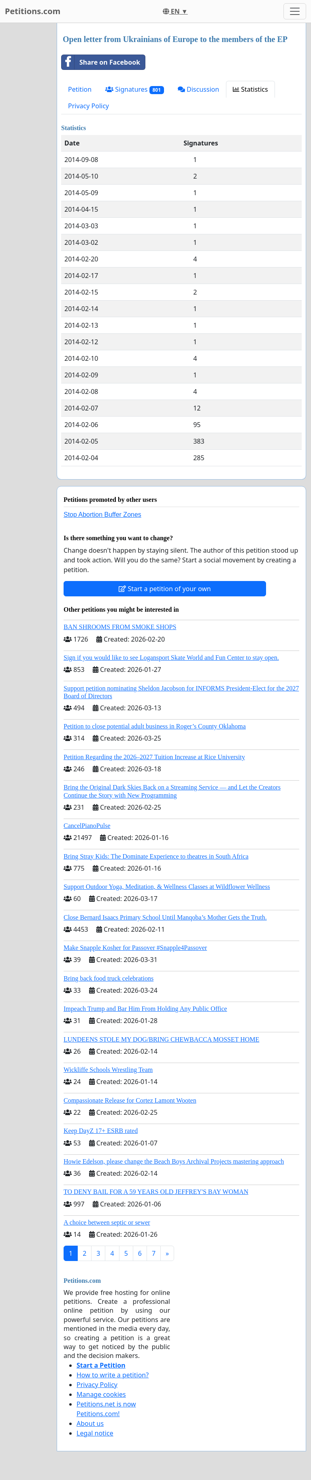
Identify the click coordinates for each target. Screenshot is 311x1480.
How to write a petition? (113, 1375)
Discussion (198, 89)
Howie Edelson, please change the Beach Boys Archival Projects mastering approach (174, 1161)
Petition (80, 89)
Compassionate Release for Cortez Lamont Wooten (130, 1100)
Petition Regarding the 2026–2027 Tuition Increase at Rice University (154, 757)
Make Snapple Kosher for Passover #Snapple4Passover (135, 947)
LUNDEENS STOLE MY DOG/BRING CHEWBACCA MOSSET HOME (161, 1039)
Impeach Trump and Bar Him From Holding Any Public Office (145, 1008)
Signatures (134, 89)
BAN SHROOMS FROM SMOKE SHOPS (120, 626)
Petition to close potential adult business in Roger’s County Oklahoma (155, 726)
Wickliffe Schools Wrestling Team (108, 1069)
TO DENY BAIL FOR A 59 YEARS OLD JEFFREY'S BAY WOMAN (156, 1191)
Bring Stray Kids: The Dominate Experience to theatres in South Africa (156, 856)
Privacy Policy (88, 105)
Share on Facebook (101, 62)
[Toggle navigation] (294, 11)
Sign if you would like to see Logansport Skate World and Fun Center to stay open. (171, 657)
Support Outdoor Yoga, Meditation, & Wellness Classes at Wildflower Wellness (167, 886)
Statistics (250, 89)
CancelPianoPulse (87, 825)
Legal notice (95, 1433)
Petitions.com (32, 11)
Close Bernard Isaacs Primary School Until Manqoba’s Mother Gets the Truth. (165, 917)
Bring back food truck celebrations (108, 978)
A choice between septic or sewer (107, 1222)
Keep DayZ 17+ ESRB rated (101, 1130)
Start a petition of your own (165, 588)
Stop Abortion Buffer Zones (102, 514)
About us (90, 1423)
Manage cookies (101, 1394)
